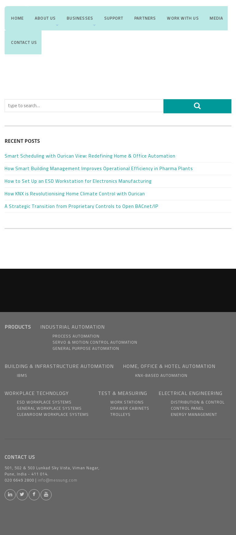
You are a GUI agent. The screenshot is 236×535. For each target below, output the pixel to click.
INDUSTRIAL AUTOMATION (72, 326)
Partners (144, 21)
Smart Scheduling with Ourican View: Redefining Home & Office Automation (90, 155)
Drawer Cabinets (129, 408)
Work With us (182, 21)
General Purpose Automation (86, 348)
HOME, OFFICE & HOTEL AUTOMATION (169, 366)
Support (112, 21)
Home (16, 21)
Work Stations (127, 402)
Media (216, 21)
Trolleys (120, 414)
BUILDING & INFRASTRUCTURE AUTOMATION (59, 366)
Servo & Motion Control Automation (95, 342)
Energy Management (194, 414)
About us (46, 25)
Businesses (81, 25)
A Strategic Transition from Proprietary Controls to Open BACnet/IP (82, 206)
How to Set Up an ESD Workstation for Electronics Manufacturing (79, 181)
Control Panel (187, 408)
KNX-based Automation (161, 375)
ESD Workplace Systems (44, 402)
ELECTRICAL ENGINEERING (190, 393)
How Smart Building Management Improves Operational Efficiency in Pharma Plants (99, 168)
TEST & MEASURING (122, 393)
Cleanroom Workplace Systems (53, 414)
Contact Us (23, 50)
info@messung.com (57, 480)
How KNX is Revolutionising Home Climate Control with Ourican (75, 193)
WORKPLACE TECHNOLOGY (37, 393)
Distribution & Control (198, 402)
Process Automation (76, 336)
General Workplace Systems (49, 408)
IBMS (22, 375)
